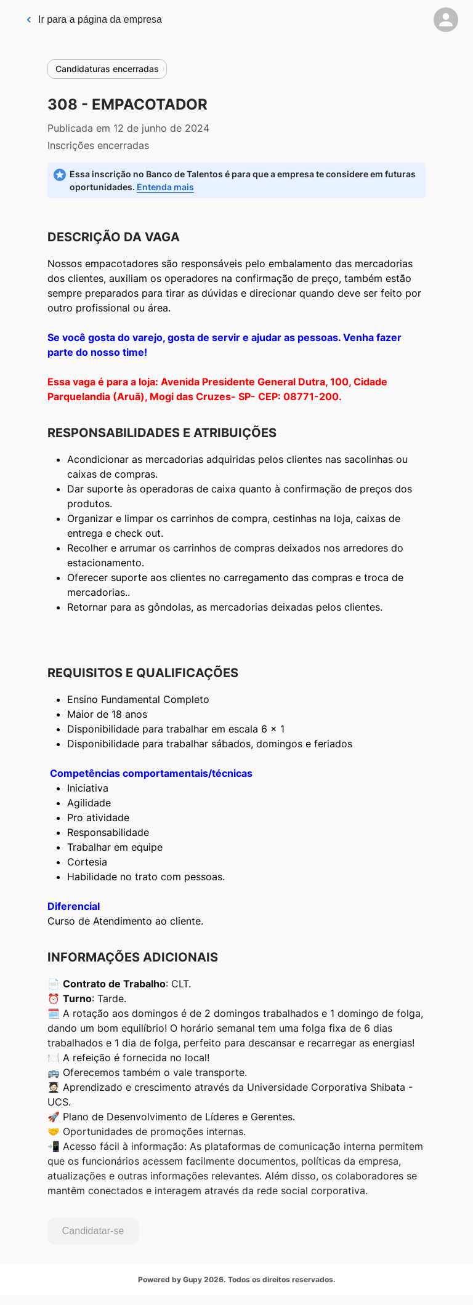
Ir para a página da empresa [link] (93, 19)
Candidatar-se (93, 1231)
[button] (446, 19)
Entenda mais (165, 187)
